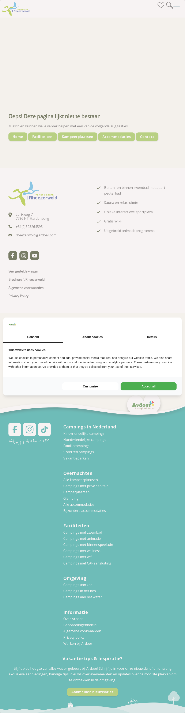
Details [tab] (152, 337)
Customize (90, 386)
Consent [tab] (33, 337)
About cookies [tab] (92, 337)
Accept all (148, 386)
